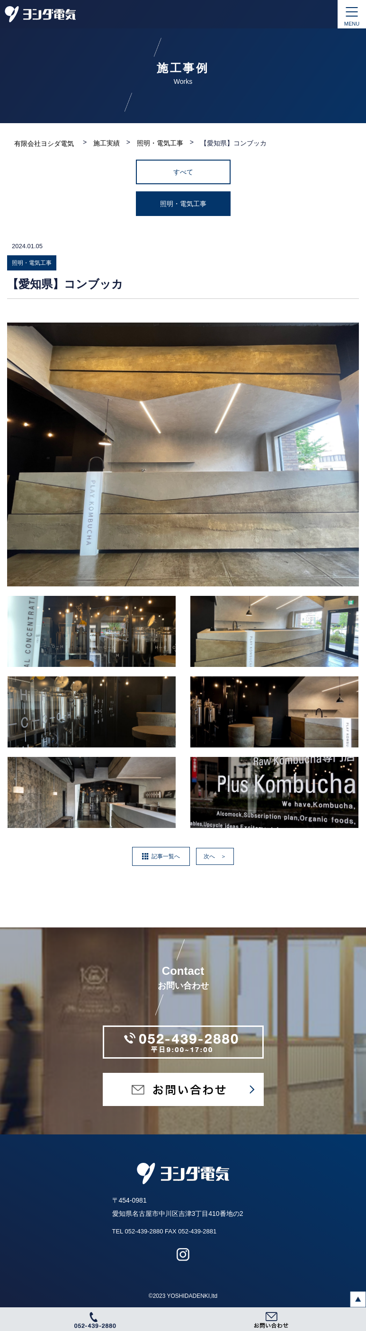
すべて (183, 172)
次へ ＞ (215, 856)
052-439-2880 (144, 1231)
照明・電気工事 (183, 203)
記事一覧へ (166, 856)
